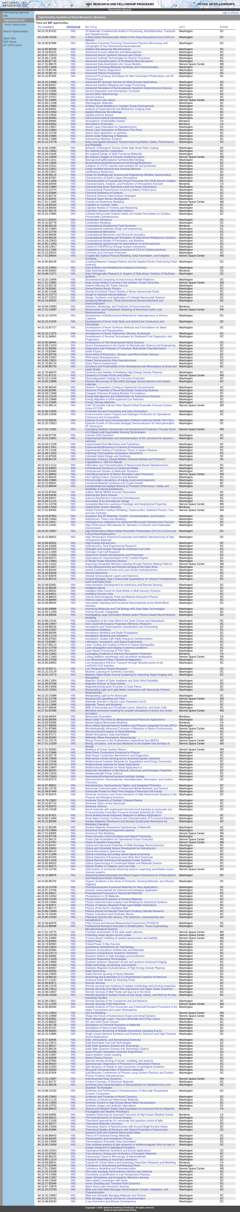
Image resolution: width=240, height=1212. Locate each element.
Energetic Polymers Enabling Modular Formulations (115, 393)
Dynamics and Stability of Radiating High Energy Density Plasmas (123, 372)
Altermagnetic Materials (99, 103)
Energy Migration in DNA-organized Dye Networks (114, 399)
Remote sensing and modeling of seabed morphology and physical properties (130, 986)
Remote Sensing (95, 983)
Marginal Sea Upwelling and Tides (105, 698)
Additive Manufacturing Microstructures (108, 49)
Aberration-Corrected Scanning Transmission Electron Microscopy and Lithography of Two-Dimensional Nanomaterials (126, 45)
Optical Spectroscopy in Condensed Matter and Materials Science (123, 863)
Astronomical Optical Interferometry (106, 118)
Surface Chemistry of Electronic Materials (109, 1081)
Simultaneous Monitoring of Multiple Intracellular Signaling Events (123, 1030)
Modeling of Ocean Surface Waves (105, 749)
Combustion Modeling (98, 222)
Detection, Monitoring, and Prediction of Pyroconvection (117, 306)
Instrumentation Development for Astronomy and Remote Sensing (123, 584)
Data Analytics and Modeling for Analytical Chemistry (116, 267)
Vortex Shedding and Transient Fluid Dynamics (112, 1183)
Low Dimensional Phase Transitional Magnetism (113, 659)
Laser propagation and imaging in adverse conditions (116, 647)
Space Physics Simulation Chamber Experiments (114, 1051)
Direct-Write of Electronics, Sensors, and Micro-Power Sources (122, 354)
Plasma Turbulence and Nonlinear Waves (109, 914)
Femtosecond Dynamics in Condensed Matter (112, 468)
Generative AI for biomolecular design (107, 501)
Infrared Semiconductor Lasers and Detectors (111, 575)
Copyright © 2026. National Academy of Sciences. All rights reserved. (119, 1208)
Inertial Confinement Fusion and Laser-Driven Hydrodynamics (121, 570)
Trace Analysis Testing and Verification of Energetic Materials (120, 1153)
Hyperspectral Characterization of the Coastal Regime (116, 558)
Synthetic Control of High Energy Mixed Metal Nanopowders (120, 1102)
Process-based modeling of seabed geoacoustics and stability (121, 938)
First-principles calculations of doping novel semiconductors (120, 480)
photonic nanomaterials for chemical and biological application (121, 890)
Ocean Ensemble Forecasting (102, 842)
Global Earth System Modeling (103, 507)
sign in (226, 12)
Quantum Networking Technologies (105, 959)
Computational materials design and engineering (113, 228)
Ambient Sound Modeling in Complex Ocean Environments (119, 106)
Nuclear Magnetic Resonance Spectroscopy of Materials (118, 827)
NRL (5, 15)
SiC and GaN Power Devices (102, 1021)
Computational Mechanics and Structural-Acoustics (115, 234)
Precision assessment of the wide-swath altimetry (114, 932)
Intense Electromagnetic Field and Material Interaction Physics (121, 596)
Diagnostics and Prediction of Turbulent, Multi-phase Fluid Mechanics (125, 348)
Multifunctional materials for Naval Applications (112, 764)
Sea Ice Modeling (95, 1012)
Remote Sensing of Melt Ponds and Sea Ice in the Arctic (118, 992)
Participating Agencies (16, 12)
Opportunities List (14, 20)
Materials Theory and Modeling (103, 704)
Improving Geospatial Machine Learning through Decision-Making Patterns (128, 564)
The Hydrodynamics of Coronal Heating (108, 1117)
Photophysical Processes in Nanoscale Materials (113, 893)
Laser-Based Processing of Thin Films (107, 650)
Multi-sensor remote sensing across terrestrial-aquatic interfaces (122, 758)
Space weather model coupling (103, 1054)
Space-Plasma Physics (98, 1057)
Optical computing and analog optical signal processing (117, 854)
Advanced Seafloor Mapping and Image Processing (115, 85)
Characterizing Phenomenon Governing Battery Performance (121, 189)
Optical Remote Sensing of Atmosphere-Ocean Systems (118, 860)
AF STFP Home (12, 45)
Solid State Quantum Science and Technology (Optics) (117, 1048)
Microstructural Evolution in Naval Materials (110, 731)
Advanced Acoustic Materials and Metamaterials (113, 52)
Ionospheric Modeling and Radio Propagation (111, 632)
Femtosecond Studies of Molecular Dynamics (111, 471)
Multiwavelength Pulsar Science (103, 773)
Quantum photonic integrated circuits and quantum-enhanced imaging (126, 962)
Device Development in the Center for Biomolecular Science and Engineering (130, 345)
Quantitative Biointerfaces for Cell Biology (109, 947)
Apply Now (9, 38)
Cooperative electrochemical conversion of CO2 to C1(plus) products (125, 249)
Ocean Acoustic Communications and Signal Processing (118, 836)
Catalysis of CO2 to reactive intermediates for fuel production (120, 165)
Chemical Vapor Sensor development (107, 198)
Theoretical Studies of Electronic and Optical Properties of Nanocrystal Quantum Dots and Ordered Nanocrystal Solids (126, 1131)
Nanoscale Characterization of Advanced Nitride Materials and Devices (126, 788)
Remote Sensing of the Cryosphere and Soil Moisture (116, 1000)
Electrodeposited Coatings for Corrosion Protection (115, 378)
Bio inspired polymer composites (104, 150)
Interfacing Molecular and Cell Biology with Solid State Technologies (125, 608)
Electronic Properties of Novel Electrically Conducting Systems (121, 390)
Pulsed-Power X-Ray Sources (102, 944)
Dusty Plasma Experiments (101, 363)
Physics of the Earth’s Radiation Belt (106, 908)
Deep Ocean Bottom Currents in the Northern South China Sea (122, 282)
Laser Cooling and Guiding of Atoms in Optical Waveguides (119, 644)
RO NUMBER (46, 27)
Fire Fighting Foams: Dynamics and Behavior (111, 477)
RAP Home (9, 41)
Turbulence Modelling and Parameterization (110, 1168)
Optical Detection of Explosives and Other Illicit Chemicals (119, 857)
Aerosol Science (94, 97)
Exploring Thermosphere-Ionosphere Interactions (114, 453)
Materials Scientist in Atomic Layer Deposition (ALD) (115, 701)
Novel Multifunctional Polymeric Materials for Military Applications (123, 815)
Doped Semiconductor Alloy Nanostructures (110, 360)
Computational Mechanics (100, 231)
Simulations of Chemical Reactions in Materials (112, 1024)
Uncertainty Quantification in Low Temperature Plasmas (117, 1174)
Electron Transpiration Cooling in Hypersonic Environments (119, 387)
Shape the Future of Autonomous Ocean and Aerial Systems (120, 1015)
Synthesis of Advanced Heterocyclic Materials (111, 1099)
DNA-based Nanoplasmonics (102, 357)
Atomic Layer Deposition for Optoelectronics (111, 127)
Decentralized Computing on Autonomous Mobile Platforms (119, 279)
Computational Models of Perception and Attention (114, 240)
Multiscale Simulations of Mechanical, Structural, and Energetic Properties (128, 770)
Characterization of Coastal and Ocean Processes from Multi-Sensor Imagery (130, 180)
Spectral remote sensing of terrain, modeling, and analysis (119, 1060)
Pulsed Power (93, 941)
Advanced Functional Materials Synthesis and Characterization (122, 67)
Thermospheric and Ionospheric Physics (108, 1138)
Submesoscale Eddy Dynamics (103, 1078)
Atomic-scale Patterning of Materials (106, 136)
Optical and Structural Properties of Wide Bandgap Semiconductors (124, 845)
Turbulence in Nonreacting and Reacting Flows (112, 1165)
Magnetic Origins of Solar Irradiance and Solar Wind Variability (121, 680)
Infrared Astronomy (96, 572)
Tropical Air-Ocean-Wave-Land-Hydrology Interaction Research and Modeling (130, 1162)
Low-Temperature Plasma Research (106, 668)
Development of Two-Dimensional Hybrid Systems (114, 342)
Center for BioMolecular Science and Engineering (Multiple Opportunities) (128, 174)
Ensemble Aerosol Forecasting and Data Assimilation (116, 411)
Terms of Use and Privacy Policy (120, 1210)
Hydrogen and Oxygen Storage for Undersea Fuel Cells (117, 549)
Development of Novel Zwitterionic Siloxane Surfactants (117, 333)
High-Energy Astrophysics (100, 543)
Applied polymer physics (99, 115)
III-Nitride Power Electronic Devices (106, 561)
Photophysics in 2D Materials (102, 896)
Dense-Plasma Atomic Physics (103, 288)
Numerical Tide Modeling (99, 833)
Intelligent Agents (95, 587)
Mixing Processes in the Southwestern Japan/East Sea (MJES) (122, 740)
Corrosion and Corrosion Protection (106, 252)
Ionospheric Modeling (97, 629)
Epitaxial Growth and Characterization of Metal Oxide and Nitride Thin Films (129, 420)
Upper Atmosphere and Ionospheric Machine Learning (116, 1177)
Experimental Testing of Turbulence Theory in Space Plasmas (121, 450)
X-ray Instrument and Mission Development (110, 1201)
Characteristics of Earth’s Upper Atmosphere (111, 177)
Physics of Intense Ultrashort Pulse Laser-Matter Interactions (120, 905)
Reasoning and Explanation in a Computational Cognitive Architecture (126, 977)
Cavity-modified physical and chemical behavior (113, 168)
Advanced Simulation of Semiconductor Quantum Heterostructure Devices (128, 88)
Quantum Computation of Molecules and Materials (114, 950)
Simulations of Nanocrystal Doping (105, 1027)
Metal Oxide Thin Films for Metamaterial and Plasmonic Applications (125, 719)
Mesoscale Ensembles (98, 716)
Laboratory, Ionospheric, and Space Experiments (113, 641)
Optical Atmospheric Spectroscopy (105, 851)
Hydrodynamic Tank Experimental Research (111, 546)
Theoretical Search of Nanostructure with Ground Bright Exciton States (126, 1126)
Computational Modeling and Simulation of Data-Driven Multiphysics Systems (130, 237)
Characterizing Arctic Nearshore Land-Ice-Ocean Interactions (121, 186)
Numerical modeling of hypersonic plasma (109, 830)
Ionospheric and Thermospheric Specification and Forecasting (121, 626)
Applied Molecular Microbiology (103, 112)
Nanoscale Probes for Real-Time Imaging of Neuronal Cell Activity (123, 791)
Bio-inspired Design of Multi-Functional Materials (113, 153)
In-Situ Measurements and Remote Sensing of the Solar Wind (121, 567)
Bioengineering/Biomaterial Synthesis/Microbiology (114, 159)
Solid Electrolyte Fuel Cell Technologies (108, 1042)
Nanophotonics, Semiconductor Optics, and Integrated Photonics (123, 785)
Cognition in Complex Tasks (101, 204)
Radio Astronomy (95, 971)
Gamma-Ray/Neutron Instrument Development (112, 498)
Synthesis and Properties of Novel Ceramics (111, 1096)
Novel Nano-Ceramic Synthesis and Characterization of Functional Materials (129, 818)
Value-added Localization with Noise (106, 1180)
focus (235, 12)
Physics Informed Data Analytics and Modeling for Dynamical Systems (126, 902)
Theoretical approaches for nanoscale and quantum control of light (124, 1120)
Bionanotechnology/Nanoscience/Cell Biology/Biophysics (118, 162)
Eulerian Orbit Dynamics (99, 435)
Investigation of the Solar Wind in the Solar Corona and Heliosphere (124, 620)
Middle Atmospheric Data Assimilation (107, 734)
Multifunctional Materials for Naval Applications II (113, 767)
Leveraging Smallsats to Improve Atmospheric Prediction (118, 653)
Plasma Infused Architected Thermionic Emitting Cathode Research (124, 911)
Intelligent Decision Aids (99, 593)
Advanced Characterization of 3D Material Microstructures (119, 61)
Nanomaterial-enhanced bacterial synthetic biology (114, 776)
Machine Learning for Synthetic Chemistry (109, 671)
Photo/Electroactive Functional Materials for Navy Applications (121, 887)
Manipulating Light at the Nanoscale (106, 695)
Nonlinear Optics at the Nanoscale (105, 803)
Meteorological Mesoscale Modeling (106, 722)
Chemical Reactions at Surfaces (104, 192)
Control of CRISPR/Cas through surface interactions (115, 246)
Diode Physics (93, 351)
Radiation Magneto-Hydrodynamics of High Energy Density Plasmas (125, 968)
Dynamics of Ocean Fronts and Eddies (107, 375)
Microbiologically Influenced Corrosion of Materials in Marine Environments (128, 728)
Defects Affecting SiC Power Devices (106, 285)
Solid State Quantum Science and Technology (112, 1045)
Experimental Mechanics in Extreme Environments (114, 447)
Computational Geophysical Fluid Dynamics (110, 225)
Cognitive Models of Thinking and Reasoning (111, 207)
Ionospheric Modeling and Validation (106, 635)
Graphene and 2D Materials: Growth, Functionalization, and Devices (125, 516)
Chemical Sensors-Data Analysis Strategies (110, 195)
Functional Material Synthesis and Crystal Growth (114, 483)
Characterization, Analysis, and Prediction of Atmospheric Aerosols (124, 183)
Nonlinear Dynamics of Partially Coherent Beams (113, 800)
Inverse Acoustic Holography (102, 611)
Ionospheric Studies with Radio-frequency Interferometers (119, 638)
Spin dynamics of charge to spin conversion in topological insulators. (125, 1066)
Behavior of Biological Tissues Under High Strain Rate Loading (121, 147)
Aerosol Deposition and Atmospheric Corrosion (112, 91)
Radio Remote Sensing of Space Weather (109, 974)
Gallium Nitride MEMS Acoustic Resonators (110, 492)
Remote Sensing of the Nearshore (105, 1003)
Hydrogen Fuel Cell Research (102, 552)
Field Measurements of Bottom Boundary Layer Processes (119, 474)
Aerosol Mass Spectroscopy (101, 94)
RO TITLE (91, 27)
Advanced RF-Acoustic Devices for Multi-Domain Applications (121, 82)
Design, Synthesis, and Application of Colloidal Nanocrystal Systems (125, 297)
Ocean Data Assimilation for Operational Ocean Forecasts (119, 839)
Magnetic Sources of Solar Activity (105, 683)
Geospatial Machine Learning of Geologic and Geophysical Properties (126, 504)
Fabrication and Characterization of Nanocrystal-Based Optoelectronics (126, 465)
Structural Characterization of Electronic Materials (114, 1069)
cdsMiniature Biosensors (99, 171)
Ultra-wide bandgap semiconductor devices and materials (118, 1171)
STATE (224, 27)
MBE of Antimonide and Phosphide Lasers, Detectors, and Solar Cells (126, 707)
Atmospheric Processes (99, 124)
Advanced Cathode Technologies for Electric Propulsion (117, 58)
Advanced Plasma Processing (102, 73)
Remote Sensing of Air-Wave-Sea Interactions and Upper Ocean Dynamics (129, 989)
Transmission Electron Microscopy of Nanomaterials (115, 1156)
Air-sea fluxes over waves (100, 100)
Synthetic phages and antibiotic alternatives (110, 1105)
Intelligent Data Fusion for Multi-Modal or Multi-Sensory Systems (122, 590)
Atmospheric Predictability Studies (105, 121)
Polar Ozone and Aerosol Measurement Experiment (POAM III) (122, 923)
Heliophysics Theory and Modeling (105, 519)
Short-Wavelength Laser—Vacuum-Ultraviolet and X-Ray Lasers (122, 1018)
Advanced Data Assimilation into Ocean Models (113, 64)
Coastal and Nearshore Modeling (104, 201)
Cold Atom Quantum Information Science (109, 210)
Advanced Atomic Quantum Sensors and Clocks (113, 55)
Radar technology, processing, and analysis (110, 965)
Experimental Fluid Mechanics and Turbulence (112, 444)
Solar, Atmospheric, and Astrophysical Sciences (113, 1039)
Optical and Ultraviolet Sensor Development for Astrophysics (120, 848)
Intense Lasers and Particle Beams (105, 599)
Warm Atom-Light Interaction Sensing (107, 1186)
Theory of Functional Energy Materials (107, 1135)
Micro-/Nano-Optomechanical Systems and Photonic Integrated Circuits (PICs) (131, 725)
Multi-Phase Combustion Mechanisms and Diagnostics (117, 755)
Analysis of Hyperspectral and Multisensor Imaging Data (118, 109)
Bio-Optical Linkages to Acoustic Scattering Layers (114, 156)
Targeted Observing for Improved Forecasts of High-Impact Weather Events (129, 1114)
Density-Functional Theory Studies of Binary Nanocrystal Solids (122, 291)
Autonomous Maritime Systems (103, 139)
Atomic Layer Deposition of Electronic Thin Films (113, 130)
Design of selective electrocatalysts (105, 294)
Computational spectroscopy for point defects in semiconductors (122, 243)
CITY (182, 27)
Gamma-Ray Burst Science (101, 495)
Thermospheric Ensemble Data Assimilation (110, 1141)
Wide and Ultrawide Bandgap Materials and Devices (115, 1195)
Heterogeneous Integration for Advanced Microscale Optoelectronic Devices (129, 522)
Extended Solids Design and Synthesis (108, 456)
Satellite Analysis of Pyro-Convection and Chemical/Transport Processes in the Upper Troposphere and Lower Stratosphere (131, 1008)
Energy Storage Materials (100, 402)
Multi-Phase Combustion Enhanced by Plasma (112, 752)
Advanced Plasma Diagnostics (103, 70)
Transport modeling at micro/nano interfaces (111, 1159)
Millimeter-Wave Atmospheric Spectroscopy (110, 737)
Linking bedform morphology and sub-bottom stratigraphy (118, 656)
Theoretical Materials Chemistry (103, 1123)
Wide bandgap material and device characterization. (115, 1198)
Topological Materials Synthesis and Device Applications (118, 1150)
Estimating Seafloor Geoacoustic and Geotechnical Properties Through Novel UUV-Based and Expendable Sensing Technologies (130, 431)
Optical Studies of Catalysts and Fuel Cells (110, 866)
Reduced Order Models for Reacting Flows (110, 980)
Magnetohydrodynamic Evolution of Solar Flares (113, 686)
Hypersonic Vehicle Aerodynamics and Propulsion (114, 555)
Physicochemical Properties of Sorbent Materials (113, 899)
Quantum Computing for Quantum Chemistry (111, 953)
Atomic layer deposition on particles (106, 133)
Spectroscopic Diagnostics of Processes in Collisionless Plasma (122, 1063)
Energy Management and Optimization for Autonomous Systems (122, 396)
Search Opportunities (15, 24)
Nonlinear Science (96, 806)
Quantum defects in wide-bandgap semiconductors (115, 956)
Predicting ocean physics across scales (108, 935)
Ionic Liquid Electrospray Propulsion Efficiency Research (118, 623)
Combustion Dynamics (98, 219)
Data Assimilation (95, 270)
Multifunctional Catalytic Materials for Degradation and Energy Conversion (128, 761)
